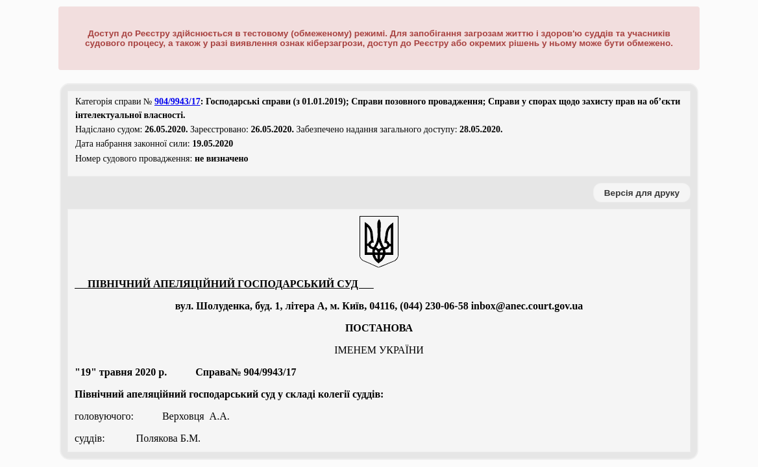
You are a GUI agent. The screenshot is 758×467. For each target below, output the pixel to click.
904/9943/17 (177, 101)
